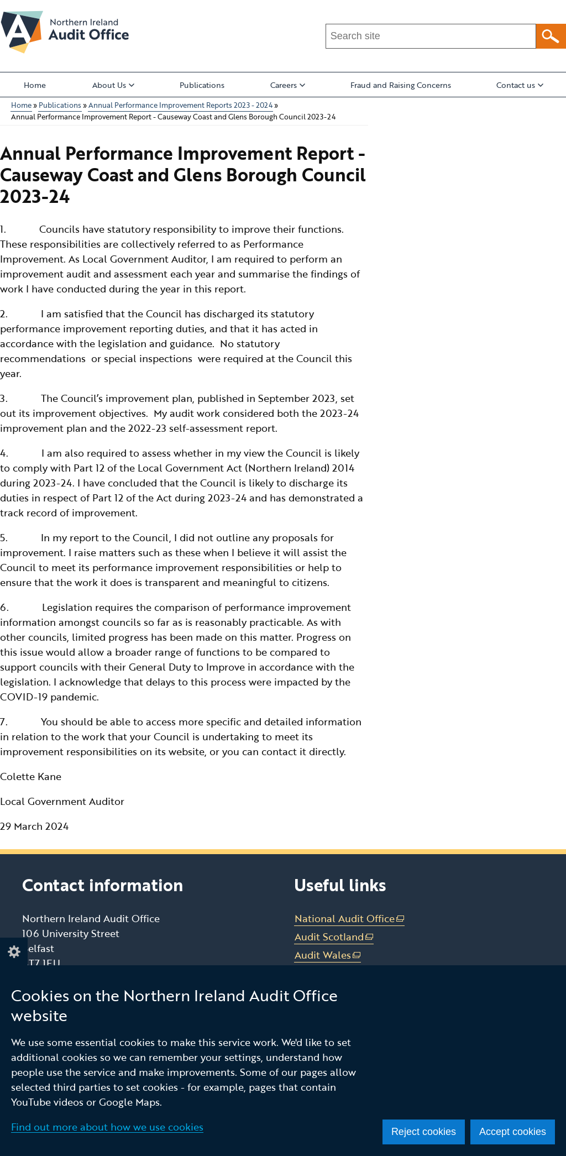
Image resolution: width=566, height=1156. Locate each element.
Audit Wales (328, 955)
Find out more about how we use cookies (107, 1127)
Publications (202, 85)
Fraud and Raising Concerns (400, 85)
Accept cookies (512, 1131)
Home (35, 85)
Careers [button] (287, 85)
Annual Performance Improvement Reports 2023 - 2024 (180, 105)
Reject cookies (423, 1131)
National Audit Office (350, 918)
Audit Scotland (334, 936)
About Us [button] (113, 85)
